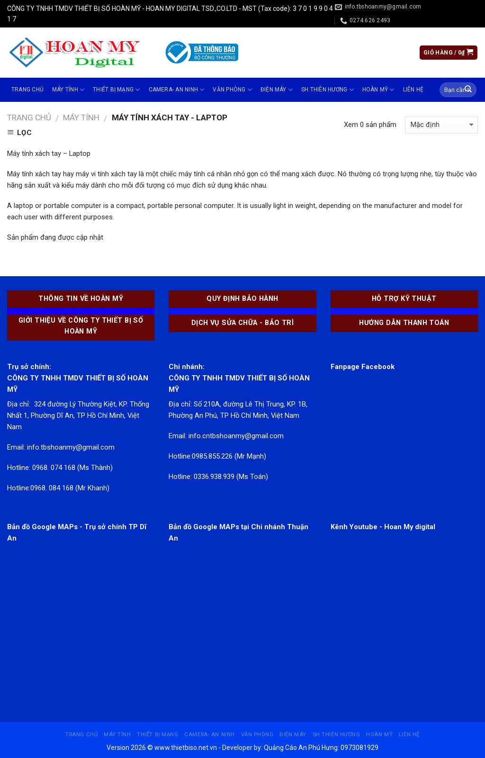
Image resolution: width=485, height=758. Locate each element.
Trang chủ (27, 89)
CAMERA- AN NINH (177, 89)
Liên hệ (413, 89)
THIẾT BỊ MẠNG (116, 89)
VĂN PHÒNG (232, 89)
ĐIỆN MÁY (276, 89)
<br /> (80, 614)
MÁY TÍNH (68, 89)
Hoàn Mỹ (378, 89)
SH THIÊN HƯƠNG (327, 89)
